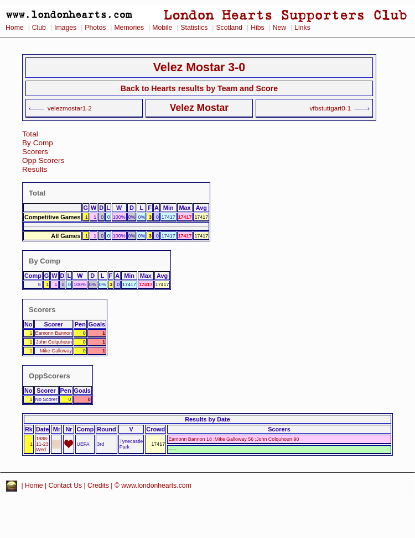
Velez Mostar (199, 107)
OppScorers (49, 376)
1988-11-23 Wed (42, 444)
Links (302, 27)
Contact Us (65, 485)
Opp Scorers (43, 160)
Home (15, 27)
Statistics (194, 27)
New (279, 27)
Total (30, 134)
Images (65, 27)
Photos (95, 27)
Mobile (162, 27)
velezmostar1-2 (70, 108)
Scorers (35, 151)
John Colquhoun (54, 342)
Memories (129, 27)
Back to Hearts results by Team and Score (199, 88)
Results (34, 169)
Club (39, 27)
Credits (98, 485)
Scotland (229, 27)
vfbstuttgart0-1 (330, 108)
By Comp (37, 143)
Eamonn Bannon (53, 333)
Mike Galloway (56, 351)
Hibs (257, 27)
